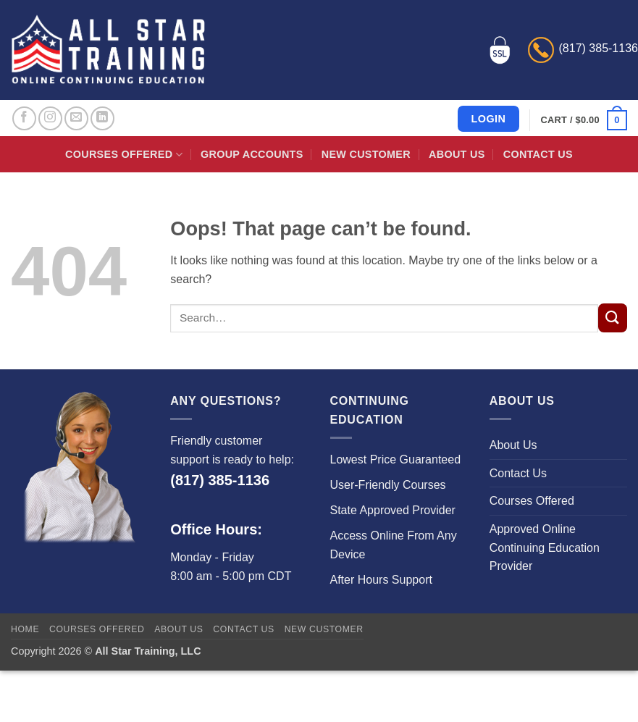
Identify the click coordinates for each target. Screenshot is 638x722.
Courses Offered (123, 154)
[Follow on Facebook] (24, 118)
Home (25, 629)
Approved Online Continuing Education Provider (545, 547)
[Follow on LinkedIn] (102, 118)
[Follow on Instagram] (50, 118)
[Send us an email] (76, 118)
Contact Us (538, 154)
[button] (584, 120)
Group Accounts (252, 154)
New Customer (366, 154)
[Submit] (612, 317)
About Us (456, 154)
